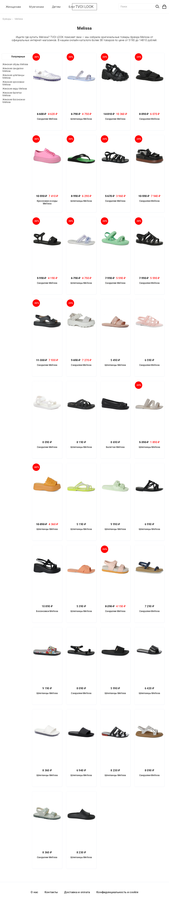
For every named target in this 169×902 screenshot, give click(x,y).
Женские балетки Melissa (12, 94)
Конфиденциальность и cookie (117, 892)
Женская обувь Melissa (15, 64)
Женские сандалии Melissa (12, 69)
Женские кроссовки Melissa (13, 83)
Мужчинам (36, 6)
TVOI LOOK (84, 7)
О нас (34, 892)
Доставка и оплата (77, 892)
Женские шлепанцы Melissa (13, 76)
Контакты (51, 892)
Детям (56, 6)
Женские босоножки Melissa (13, 100)
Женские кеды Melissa (14, 88)
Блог (72, 6)
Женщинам (13, 6)
